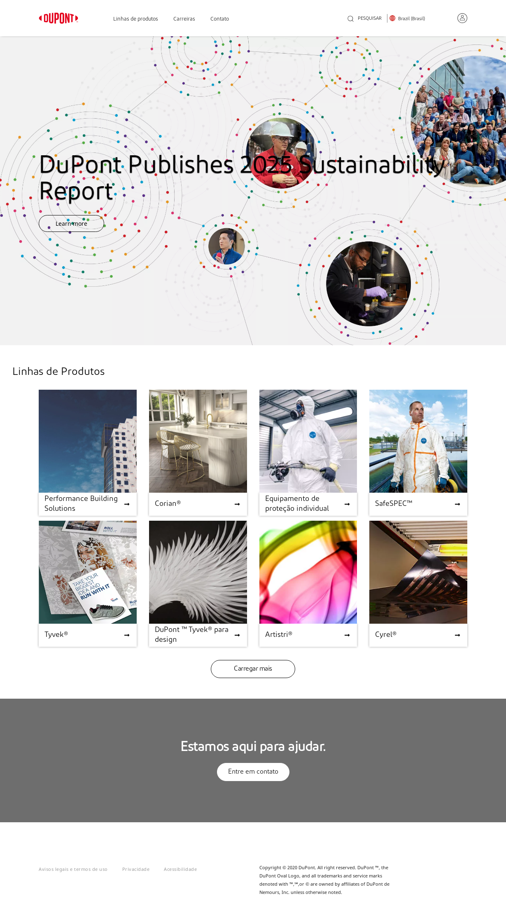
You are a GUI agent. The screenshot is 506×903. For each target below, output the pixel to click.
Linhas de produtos (135, 19)
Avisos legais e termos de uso (73, 869)
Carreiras (184, 19)
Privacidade (136, 869)
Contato (219, 19)
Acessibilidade (180, 869)
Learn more (71, 223)
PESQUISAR (364, 19)
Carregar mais (253, 669)
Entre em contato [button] (253, 772)
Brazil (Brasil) (411, 18)
